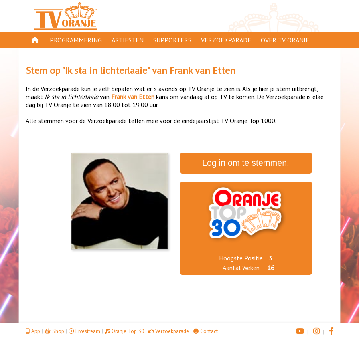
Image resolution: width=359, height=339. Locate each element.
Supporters (172, 40)
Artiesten (128, 40)
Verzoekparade (226, 40)
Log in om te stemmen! (245, 163)
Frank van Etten (202, 70)
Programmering (76, 40)
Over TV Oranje (285, 40)
